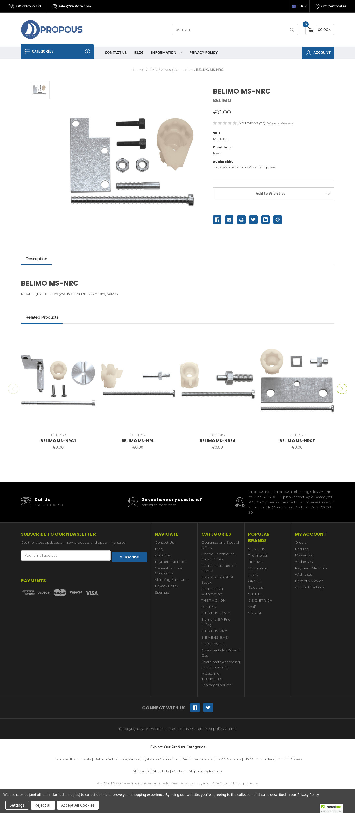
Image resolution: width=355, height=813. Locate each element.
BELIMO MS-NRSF (297, 441)
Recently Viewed (309, 581)
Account (318, 52)
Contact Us (116, 52)
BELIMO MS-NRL (138, 441)
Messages (303, 555)
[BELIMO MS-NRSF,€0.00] (297, 380)
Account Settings (309, 587)
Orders (300, 542)
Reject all (43, 805)
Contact (179, 771)
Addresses (304, 561)
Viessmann (257, 568)
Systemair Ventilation (160, 759)
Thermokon (258, 555)
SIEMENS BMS (214, 637)
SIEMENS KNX (214, 631)
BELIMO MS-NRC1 (58, 441)
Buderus (255, 587)
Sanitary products (216, 685)
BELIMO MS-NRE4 (217, 441)
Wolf (252, 606)
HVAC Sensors (228, 759)
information (166, 52)
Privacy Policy (203, 52)
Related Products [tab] (41, 317)
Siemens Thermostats (72, 759)
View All (255, 613)
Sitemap (162, 592)
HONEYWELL (213, 644)
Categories (57, 51)
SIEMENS (256, 549)
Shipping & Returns (171, 579)
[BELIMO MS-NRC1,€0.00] (58, 380)
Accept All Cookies (78, 805)
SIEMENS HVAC (215, 613)
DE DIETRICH (260, 600)
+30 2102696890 (25, 6)
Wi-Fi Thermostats (197, 759)
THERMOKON (213, 600)
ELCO (253, 574)
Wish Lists (303, 574)
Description (36, 258)
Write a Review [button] (280, 123)
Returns (301, 549)
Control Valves (289, 759)
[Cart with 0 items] (324, 29)
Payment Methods (171, 561)
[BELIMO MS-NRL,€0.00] (138, 380)
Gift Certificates (330, 6)
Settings (17, 805)
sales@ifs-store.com (72, 6)
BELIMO (208, 606)
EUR (299, 6)
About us (163, 555)
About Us (161, 771)
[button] (331, 808)
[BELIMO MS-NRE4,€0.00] (217, 380)
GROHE (255, 581)
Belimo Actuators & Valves (116, 759)
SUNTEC (255, 594)
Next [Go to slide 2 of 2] (343, 389)
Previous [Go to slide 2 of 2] (12, 389)
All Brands (141, 771)
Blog (138, 52)
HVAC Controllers (259, 759)
